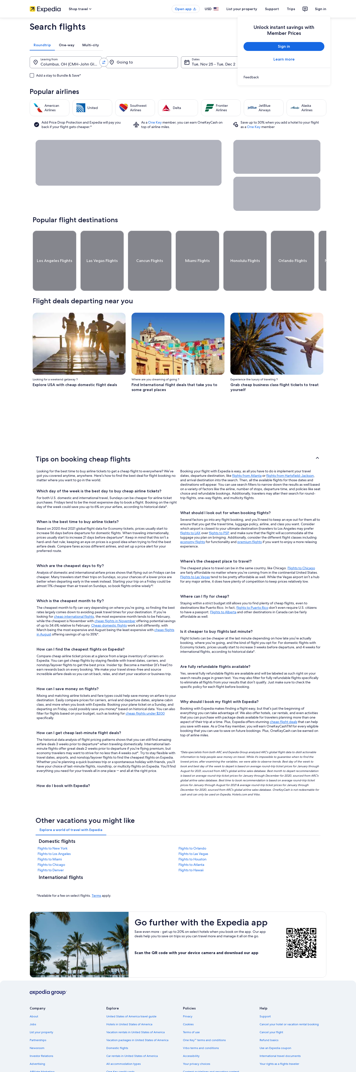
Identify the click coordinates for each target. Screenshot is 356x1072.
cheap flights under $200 (145, 695)
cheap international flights (74, 598)
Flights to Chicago (301, 549)
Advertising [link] (37, 1046)
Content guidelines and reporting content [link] (211, 1053)
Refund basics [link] (269, 1022)
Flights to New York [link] (52, 830)
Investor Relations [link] (41, 1038)
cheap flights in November (114, 602)
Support (272, 9)
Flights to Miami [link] (50, 841)
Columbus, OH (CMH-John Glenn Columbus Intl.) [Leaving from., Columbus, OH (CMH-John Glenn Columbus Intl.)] (71, 64)
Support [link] (265, 998)
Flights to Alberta (223, 593)
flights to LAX (190, 514)
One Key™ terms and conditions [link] (204, 1022)
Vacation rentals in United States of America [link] (135, 1014)
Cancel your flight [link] (271, 1014)
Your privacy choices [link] (196, 1046)
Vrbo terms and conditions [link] (201, 1030)
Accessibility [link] (191, 1038)
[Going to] (142, 62)
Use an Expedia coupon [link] (275, 1030)
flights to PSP (219, 514)
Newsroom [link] (37, 1030)
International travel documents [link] (280, 1038)
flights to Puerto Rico (252, 589)
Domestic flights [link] (117, 1030)
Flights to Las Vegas (195, 558)
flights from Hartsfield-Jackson (290, 457)
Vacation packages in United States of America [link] (137, 1022)
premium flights (249, 523)
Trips (291, 9)
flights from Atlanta (247, 457)
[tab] (42, 45)
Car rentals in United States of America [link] (132, 1038)
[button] (178, 441)
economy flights (192, 523)
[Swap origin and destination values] (103, 62)
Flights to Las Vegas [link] (193, 835)
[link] (284, 77)
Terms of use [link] (191, 1014)
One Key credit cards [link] (120, 1053)
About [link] (34, 998)
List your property (241, 9)
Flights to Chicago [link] (51, 846)
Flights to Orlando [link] (192, 830)
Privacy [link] (187, 998)
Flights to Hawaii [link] (190, 852)
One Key (155, 122)
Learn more (284, 59)
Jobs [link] (33, 1006)
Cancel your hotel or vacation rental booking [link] (289, 1006)
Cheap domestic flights (109, 607)
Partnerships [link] (38, 1022)
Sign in (320, 9)
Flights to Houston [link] (192, 841)
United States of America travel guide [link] (131, 998)
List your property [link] (41, 1014)
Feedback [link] (36, 1061)
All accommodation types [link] (123, 1046)
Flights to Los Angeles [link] (54, 835)
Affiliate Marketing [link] (42, 1053)
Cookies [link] (188, 1006)
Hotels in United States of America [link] (129, 1006)
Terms (96, 877)
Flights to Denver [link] (51, 852)
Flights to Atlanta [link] (191, 846)
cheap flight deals (283, 703)
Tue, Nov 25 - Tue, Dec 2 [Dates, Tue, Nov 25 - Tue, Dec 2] (213, 64)
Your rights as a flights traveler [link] (279, 1046)
